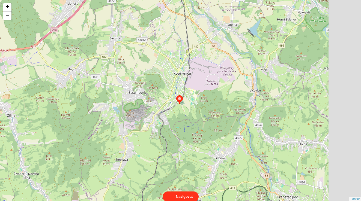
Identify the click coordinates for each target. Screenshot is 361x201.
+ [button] (7, 7)
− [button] (7, 16)
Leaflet (355, 194)
